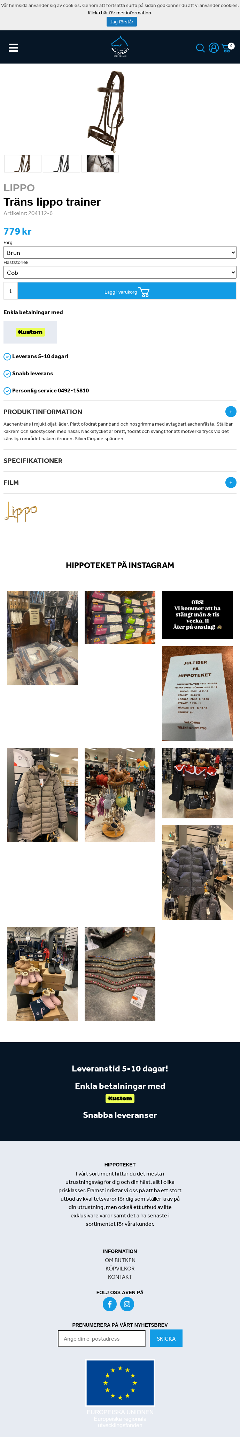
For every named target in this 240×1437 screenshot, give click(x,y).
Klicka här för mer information (119, 12)
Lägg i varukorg (127, 292)
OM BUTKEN (120, 1260)
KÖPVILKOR (120, 1268)
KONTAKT (120, 1276)
